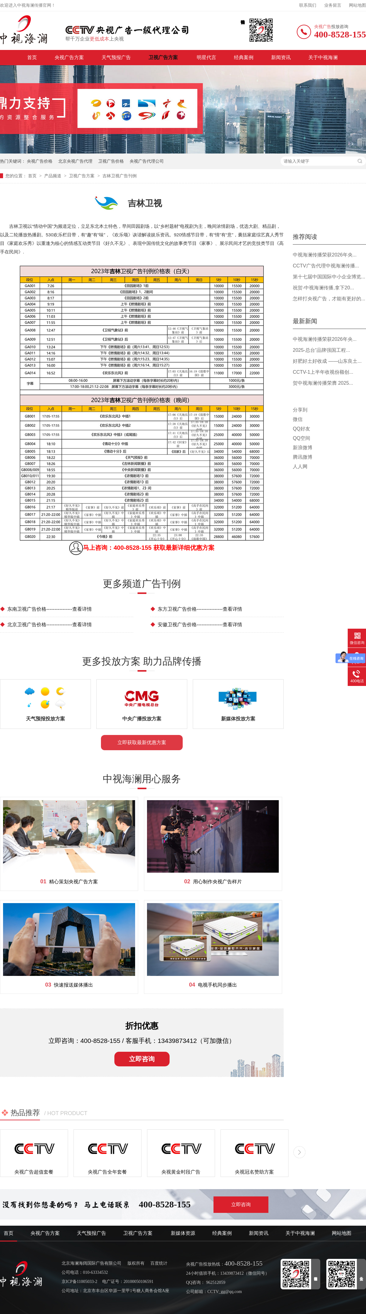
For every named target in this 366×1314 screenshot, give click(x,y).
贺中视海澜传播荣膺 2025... (323, 383)
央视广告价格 (39, 161)
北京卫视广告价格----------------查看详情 (46, 624)
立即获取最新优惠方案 (141, 742)
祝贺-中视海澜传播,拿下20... (323, 287)
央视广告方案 (69, 57)
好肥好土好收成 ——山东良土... (327, 361)
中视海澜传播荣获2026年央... (325, 254)
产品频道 (53, 175)
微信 (298, 419)
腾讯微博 (302, 457)
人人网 (300, 466)
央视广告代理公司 (147, 161)
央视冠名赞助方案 (254, 1171)
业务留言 (332, 5)
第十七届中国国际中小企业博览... (329, 276)
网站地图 (357, 5)
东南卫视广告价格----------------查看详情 (46, 609)
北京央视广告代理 (75, 161)
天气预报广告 (116, 57)
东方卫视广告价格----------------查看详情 (196, 609)
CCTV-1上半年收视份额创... (323, 372)
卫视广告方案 (164, 57)
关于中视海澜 (323, 57)
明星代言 (206, 57)
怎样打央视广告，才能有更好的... (329, 298)
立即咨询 (142, 1058)
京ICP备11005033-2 (79, 1281)
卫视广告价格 (111, 161)
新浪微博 (302, 447)
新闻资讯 (281, 57)
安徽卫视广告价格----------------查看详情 (196, 624)
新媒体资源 (183, 1233)
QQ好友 (301, 428)
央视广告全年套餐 (107, 1171)
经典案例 (243, 57)
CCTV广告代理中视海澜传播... (326, 265)
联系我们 (307, 5)
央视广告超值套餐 (33, 1171)
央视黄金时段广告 (180, 1171)
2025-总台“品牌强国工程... (321, 350)
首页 (32, 57)
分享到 (300, 409)
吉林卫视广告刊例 (119, 175)
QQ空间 (301, 438)
